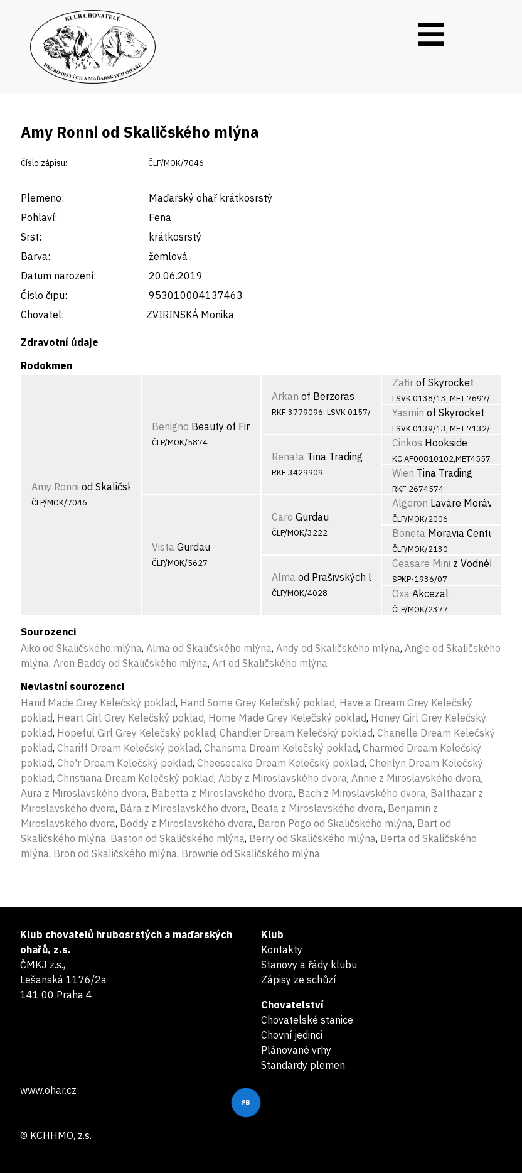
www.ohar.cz (48, 1090)
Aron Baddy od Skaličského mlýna (130, 663)
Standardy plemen (303, 1065)
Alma (284, 577)
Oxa (401, 593)
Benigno (170, 426)
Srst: (31, 236)
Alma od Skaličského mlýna (209, 648)
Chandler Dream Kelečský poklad (296, 733)
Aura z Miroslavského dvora (84, 793)
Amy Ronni (55, 486)
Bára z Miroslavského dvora (183, 808)
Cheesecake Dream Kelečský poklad (281, 763)
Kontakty (281, 949)
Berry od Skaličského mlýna (312, 838)
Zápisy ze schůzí (298, 979)
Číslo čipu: (44, 295)
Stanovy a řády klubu (309, 964)
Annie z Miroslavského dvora (416, 778)
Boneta (408, 533)
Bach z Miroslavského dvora (362, 793)
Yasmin (408, 412)
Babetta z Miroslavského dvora (222, 793)
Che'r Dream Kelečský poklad (125, 763)
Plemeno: (42, 198)
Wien (403, 473)
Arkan (285, 396)
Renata (288, 456)
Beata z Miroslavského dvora (317, 808)
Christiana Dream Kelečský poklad (135, 778)
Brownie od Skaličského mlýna (250, 853)
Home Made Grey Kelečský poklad (287, 717)
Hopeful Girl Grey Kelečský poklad (136, 733)
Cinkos (407, 442)
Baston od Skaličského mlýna (177, 838)
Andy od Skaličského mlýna (338, 648)
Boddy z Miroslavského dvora (186, 823)
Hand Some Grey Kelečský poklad (257, 702)
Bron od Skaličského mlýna (115, 853)
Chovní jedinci (291, 1035)
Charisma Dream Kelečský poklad (281, 748)
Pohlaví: (39, 217)
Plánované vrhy (296, 1050)
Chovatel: (42, 314)
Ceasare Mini (421, 563)
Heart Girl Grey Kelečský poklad (130, 717)
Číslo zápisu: (44, 163)
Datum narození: (58, 275)
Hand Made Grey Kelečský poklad (98, 702)
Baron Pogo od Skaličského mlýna (335, 823)
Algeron (410, 503)
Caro (282, 517)
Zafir (402, 382)
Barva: (35, 256)
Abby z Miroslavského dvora (282, 778)
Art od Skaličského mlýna (270, 663)
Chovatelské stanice (307, 1020)
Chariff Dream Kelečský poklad (128, 748)
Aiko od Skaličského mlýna (81, 648)
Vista (163, 547)
